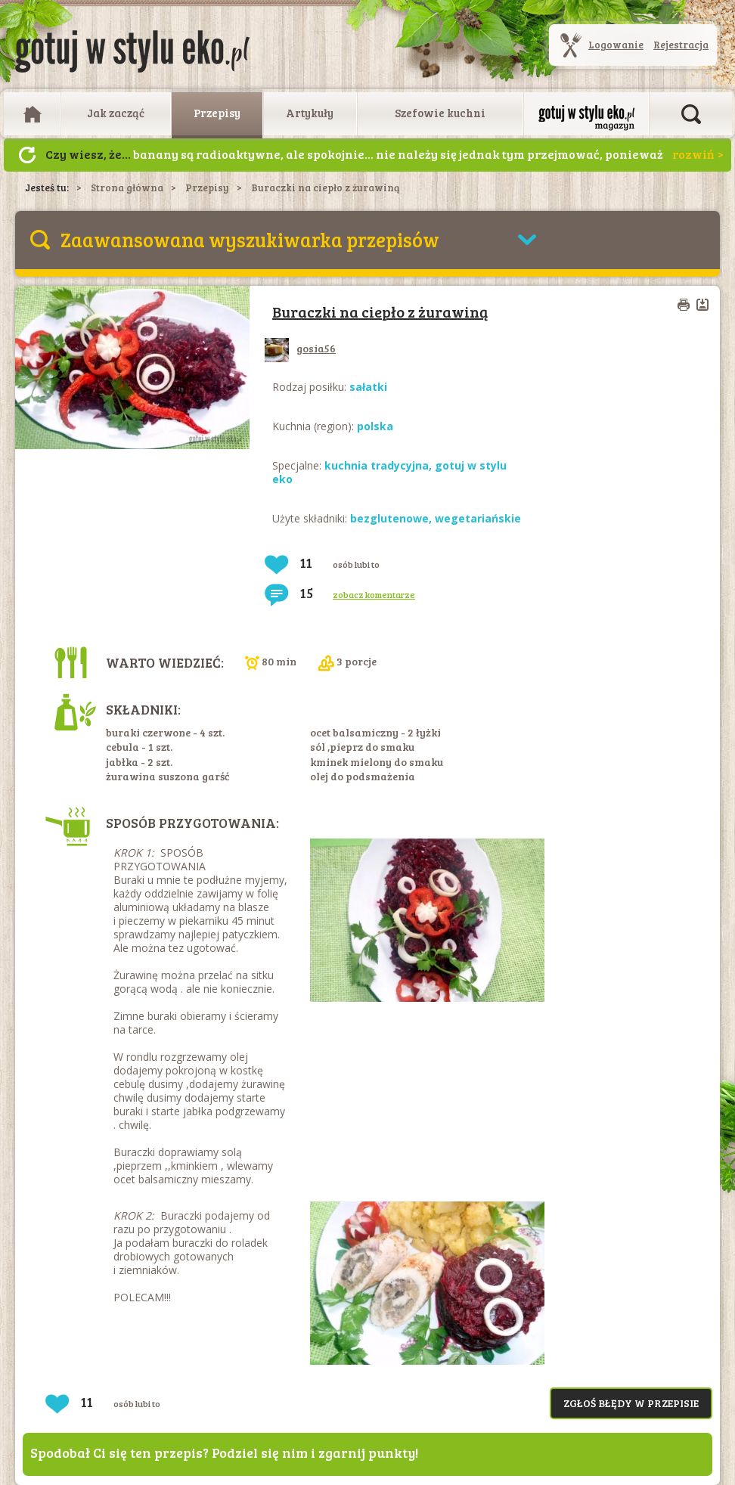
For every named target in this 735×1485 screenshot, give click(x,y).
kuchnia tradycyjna (376, 465)
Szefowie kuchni (440, 112)
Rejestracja (681, 44)
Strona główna (127, 187)
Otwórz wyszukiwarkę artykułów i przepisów (691, 114)
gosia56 (300, 348)
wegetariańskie (478, 518)
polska (375, 426)
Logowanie (616, 44)
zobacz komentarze (374, 594)
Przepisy (217, 112)
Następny (27, 155)
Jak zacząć (115, 112)
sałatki (368, 387)
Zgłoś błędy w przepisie (631, 1403)
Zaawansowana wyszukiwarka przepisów (249, 239)
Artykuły (309, 112)
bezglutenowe (389, 518)
